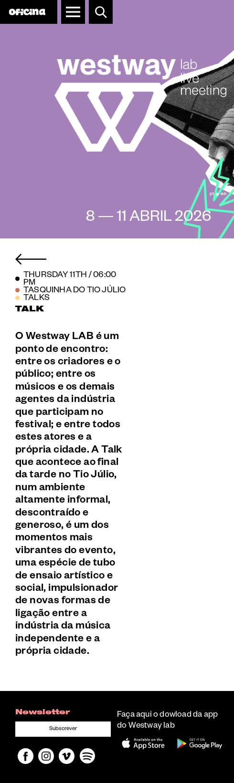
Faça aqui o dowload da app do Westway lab (167, 721)
